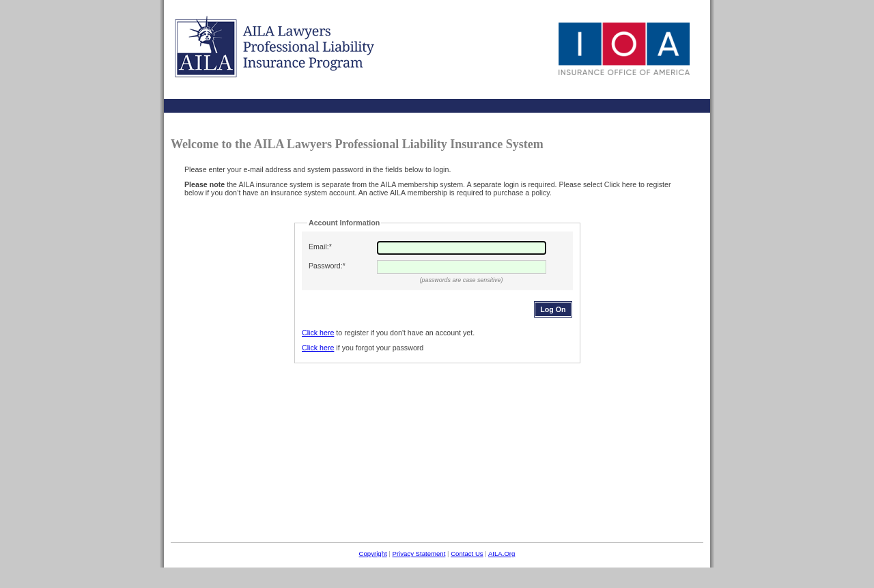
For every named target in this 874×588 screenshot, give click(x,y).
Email (318, 246)
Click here (318, 332)
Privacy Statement (418, 553)
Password (325, 266)
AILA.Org (501, 553)
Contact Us (467, 553)
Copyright (373, 553)
